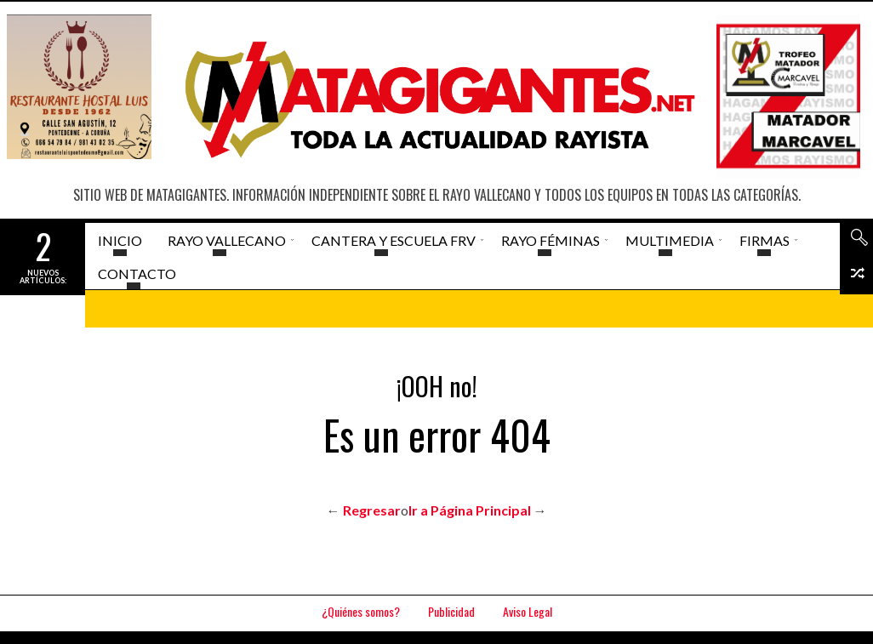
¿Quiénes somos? (361, 611)
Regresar (372, 510)
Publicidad (451, 611)
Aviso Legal (527, 611)
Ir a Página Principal (469, 510)
